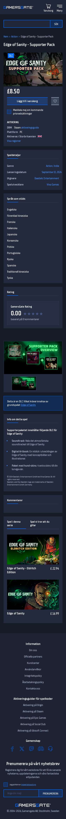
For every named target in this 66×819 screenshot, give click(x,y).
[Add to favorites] (55, 101)
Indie (56, 166)
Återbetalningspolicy (33, 682)
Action (14, 36)
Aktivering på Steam (33, 711)
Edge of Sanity (28, 405)
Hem (6, 36)
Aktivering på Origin (33, 705)
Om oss (33, 650)
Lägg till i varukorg (27, 101)
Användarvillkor (33, 669)
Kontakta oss (33, 688)
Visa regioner (14, 141)
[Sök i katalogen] (27, 24)
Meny (59, 10)
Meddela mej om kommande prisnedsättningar (28, 111)
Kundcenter (33, 663)
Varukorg (48, 10)
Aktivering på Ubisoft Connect (33, 730)
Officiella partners (33, 656)
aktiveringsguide (30, 127)
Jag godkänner (23, 784)
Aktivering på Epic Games (33, 718)
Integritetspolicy (33, 676)
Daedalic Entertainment (46, 178)
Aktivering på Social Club (33, 724)
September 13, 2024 (52, 172)
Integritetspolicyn (28, 784)
